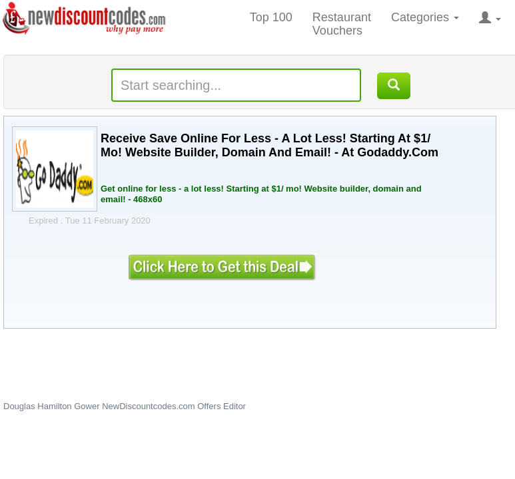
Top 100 (271, 17)
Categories (425, 17)
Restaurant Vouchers (341, 24)
